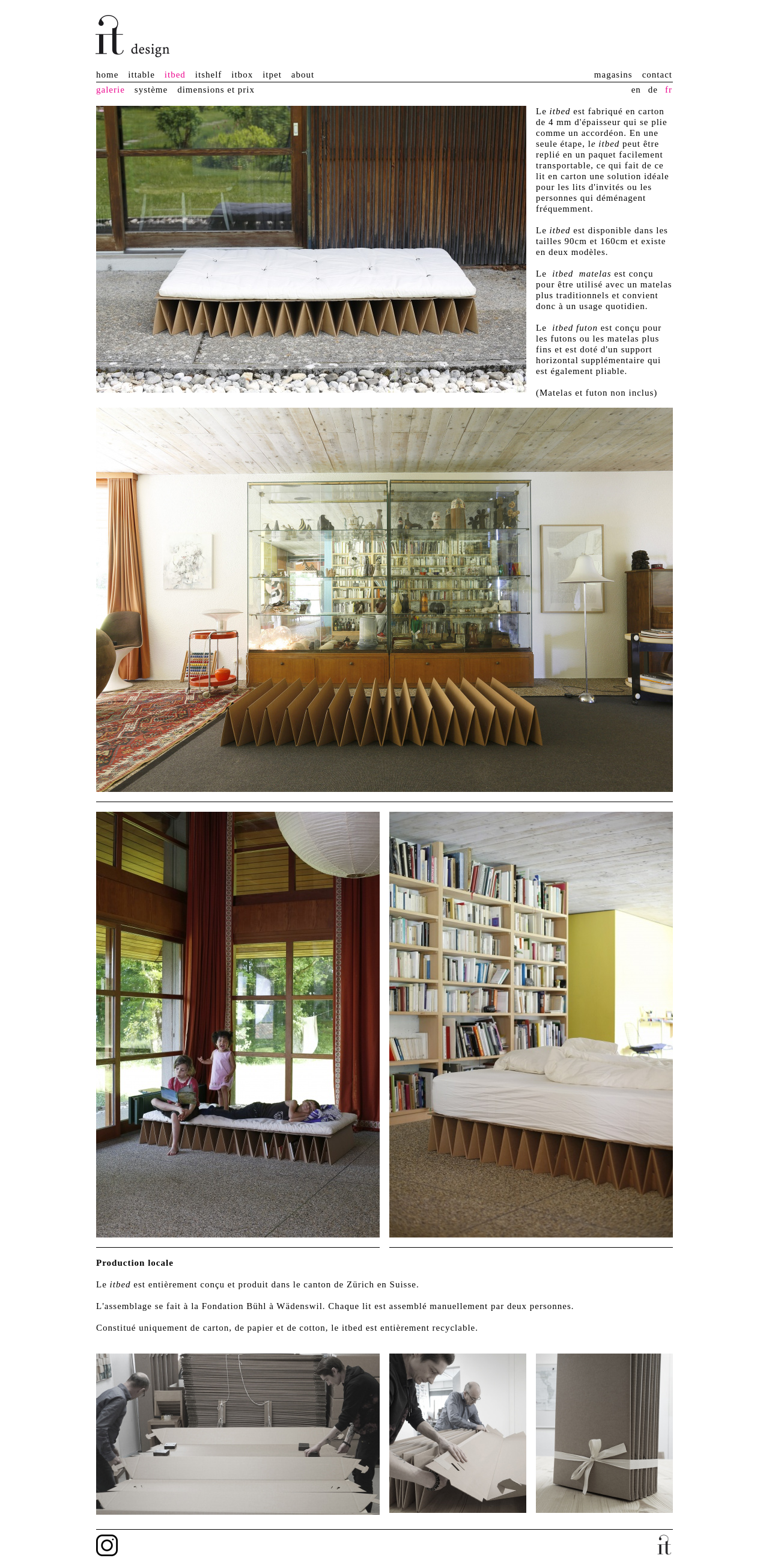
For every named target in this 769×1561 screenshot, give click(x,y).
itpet (272, 74)
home (107, 74)
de (653, 89)
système (151, 89)
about (302, 74)
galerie (110, 89)
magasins (613, 74)
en (636, 89)
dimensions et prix (216, 89)
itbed (175, 74)
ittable (141, 74)
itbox (242, 74)
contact (657, 74)
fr (668, 89)
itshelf (208, 74)
